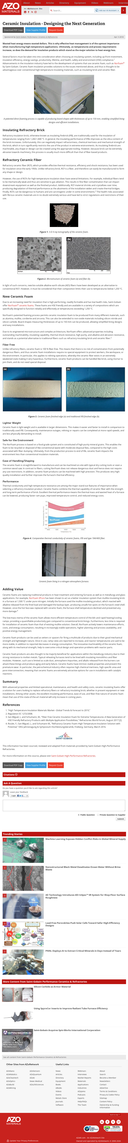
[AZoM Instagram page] (35, 12)
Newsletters (105, 1081)
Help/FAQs (82, 1101)
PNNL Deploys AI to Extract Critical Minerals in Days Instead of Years (83, 950)
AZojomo (81, 1091)
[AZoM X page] (32, 12)
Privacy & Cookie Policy (109, 1094)
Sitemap (103, 1098)
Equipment (60, 1081)
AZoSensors (35, 1071)
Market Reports (84, 1078)
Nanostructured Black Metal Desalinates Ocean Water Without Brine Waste (83, 868)
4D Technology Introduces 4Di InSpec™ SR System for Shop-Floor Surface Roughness (85, 896)
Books (58, 1084)
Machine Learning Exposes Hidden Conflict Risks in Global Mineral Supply (85, 838)
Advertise (104, 1088)
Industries (82, 1088)
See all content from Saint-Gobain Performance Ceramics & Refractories (34, 1057)
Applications (83, 1084)
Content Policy (106, 1101)
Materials (82, 1081)
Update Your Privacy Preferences (22, 1139)
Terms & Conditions (108, 1091)
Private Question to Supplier (112, 815)
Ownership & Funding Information (109, 1106)
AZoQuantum (35, 1074)
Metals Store (61, 1098)
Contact (103, 1084)
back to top (115, 1115)
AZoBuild (10, 1084)
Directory (58, 3)
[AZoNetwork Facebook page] (29, 12)
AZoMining (11, 1088)
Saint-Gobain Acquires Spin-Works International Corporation (67, 1030)
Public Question (87, 815)
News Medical (36, 1081)
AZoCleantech (12, 1078)
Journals (59, 1101)
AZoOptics (10, 1081)
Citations (10, 774)
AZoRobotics (11, 1074)
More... (122, 3)
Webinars (82, 1071)
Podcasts (81, 1094)
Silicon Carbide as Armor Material (52, 986)
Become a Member (108, 1078)
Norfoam (119, 63)
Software (59, 1105)
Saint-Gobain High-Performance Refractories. (73, 755)
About (102, 1071)
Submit (120, 819)
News (58, 1071)
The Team (82, 1105)
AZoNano (10, 1071)
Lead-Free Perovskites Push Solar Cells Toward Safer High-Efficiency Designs (82, 924)
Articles (59, 1074)
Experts (81, 1098)
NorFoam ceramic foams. (21, 305)
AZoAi (32, 1078)
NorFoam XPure (37, 598)
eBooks (59, 1088)
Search (103, 1074)
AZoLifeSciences (37, 1084)
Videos (58, 1091)
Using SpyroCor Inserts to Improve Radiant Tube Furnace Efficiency (71, 1008)
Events (58, 1094)
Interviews (82, 1074)
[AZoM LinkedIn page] (25, 12)
